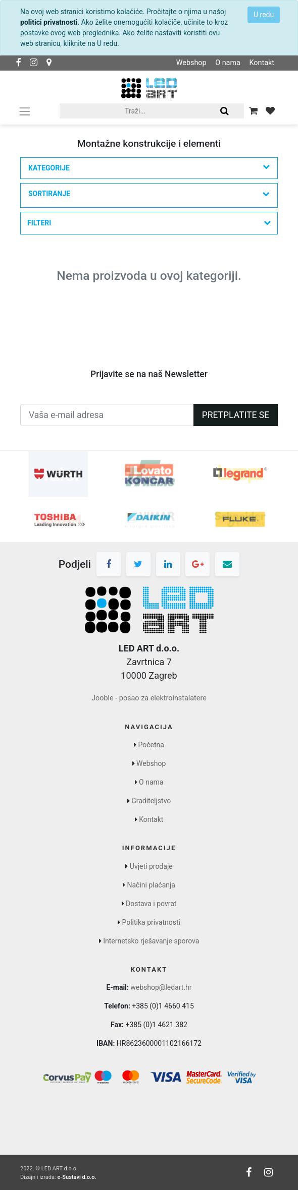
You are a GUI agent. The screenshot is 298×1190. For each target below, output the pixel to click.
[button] (149, 195)
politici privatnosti (48, 22)
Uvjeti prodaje (151, 866)
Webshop (191, 62)
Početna (151, 745)
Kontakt (261, 62)
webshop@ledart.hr (160, 987)
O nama (227, 62)
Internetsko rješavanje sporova (151, 941)
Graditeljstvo (151, 801)
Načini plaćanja (151, 885)
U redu (264, 15)
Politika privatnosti (151, 922)
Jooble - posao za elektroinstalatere (149, 698)
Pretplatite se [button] (235, 415)
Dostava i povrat (151, 904)
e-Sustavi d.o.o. (76, 1177)
